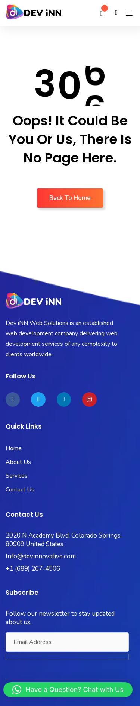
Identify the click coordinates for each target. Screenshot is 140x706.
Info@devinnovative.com (41, 556)
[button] (68, 689)
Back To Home (70, 198)
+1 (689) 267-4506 (33, 568)
